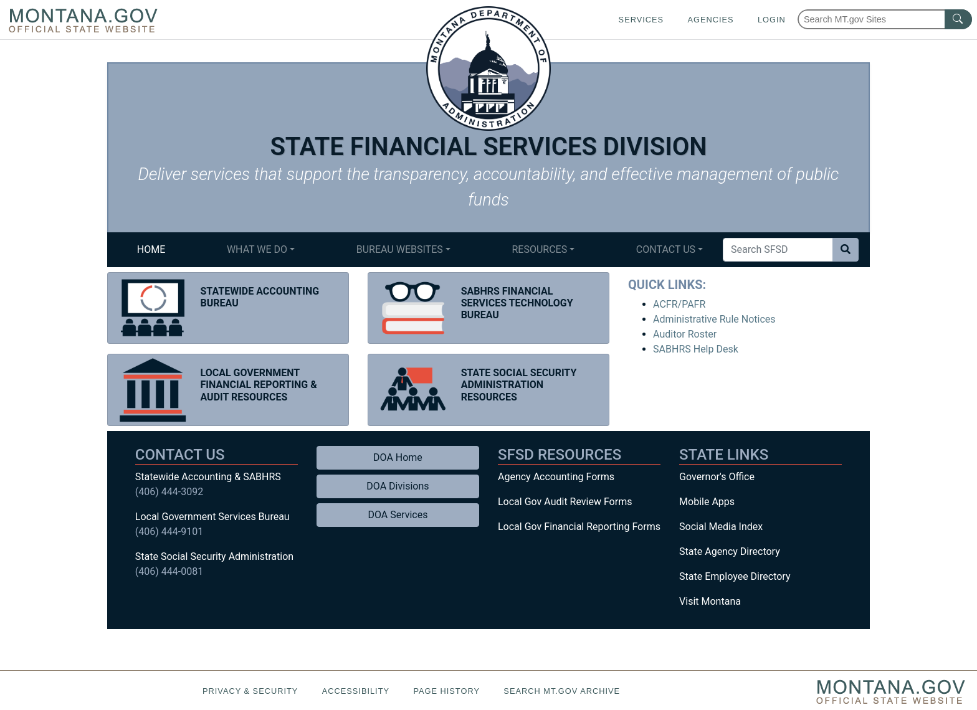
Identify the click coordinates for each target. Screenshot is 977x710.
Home (151, 249)
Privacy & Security (250, 691)
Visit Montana (710, 601)
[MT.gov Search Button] (958, 19)
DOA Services (397, 515)
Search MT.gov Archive (561, 691)
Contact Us (665, 249)
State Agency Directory (729, 551)
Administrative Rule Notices (714, 319)
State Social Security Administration (214, 556)
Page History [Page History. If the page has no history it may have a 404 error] (446, 691)
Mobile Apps (707, 502)
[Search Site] (778, 250)
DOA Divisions (397, 486)
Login (772, 19)
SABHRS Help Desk (695, 349)
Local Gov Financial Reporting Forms (579, 526)
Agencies (710, 19)
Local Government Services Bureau (212, 517)
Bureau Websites (399, 249)
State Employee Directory (734, 576)
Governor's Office (717, 477)
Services (641, 19)
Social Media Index (721, 526)
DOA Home (397, 457)
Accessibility (355, 691)
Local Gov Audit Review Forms (565, 502)
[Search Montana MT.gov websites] (885, 19)
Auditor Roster (685, 334)
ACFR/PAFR (679, 304)
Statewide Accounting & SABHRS (208, 477)
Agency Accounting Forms (556, 477)
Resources (539, 249)
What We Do (257, 249)
